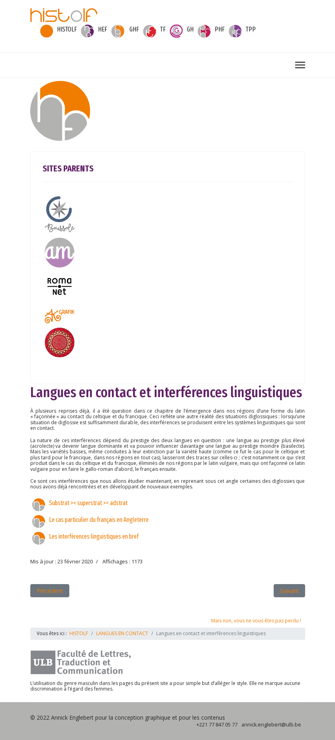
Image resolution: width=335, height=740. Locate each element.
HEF (102, 29)
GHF (134, 29)
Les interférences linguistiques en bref (94, 536)
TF (163, 29)
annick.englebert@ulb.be (271, 724)
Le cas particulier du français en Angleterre (99, 520)
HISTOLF (67, 29)
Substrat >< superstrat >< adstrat (88, 503)
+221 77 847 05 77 (216, 724)
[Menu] (300, 65)
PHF (220, 29)
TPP (251, 29)
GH (190, 29)
